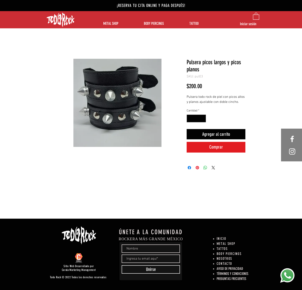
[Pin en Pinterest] (197, 167)
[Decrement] (190, 118)
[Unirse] (151, 269)
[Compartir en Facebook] (189, 167)
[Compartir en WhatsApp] (205, 167)
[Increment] (202, 118)
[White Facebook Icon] (292, 139)
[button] (256, 16)
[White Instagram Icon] (292, 151)
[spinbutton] (196, 118)
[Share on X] (213, 167)
